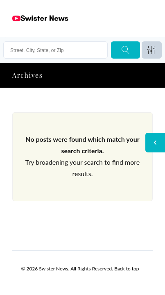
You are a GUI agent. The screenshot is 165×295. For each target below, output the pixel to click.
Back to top (126, 269)
